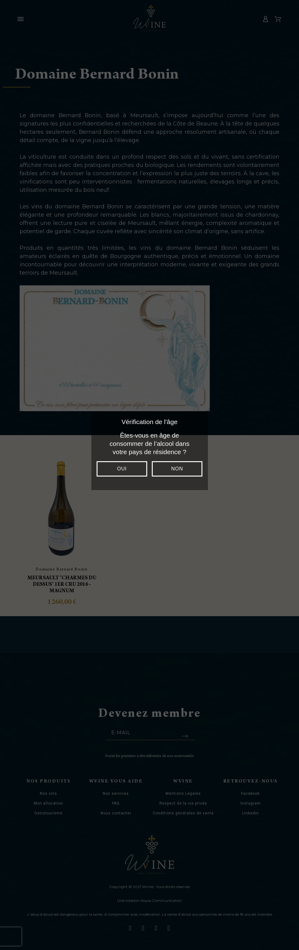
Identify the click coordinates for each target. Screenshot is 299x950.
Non (177, 468)
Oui (122, 468)
